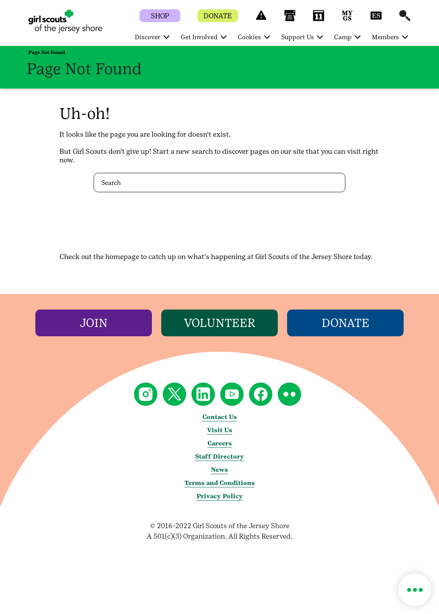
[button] (261, 19)
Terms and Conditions (220, 483)
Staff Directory (219, 456)
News (219, 469)
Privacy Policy (220, 496)
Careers (219, 443)
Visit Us (219, 430)
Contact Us (219, 417)
